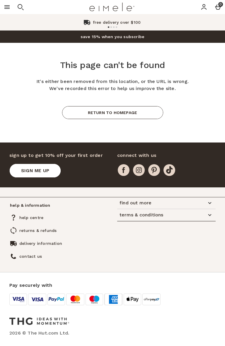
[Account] (204, 7)
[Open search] (20, 7)
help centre (31, 217)
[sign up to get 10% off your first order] (35, 170)
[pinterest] (154, 170)
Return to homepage (112, 112)
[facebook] (123, 170)
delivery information (40, 243)
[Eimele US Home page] (112, 7)
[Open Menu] (7, 7)
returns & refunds (38, 230)
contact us (30, 256)
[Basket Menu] (218, 7)
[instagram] (138, 170)
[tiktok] (169, 170)
